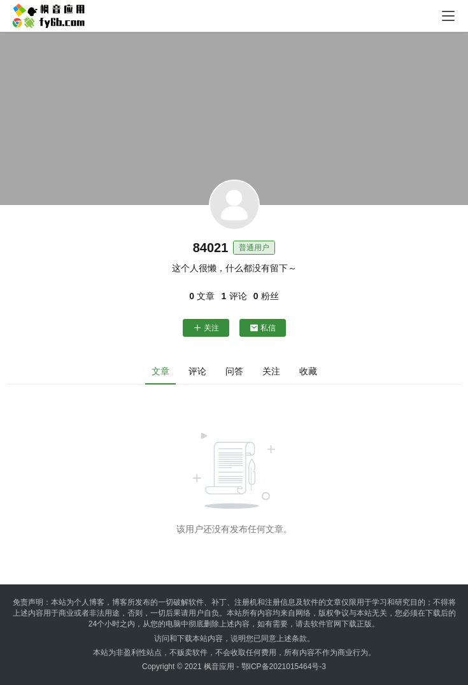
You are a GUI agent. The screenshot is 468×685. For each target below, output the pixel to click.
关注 (206, 327)
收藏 (308, 371)
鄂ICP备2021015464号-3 (283, 666)
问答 (234, 371)
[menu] (448, 15)
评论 (197, 371)
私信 (263, 327)
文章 (160, 371)
